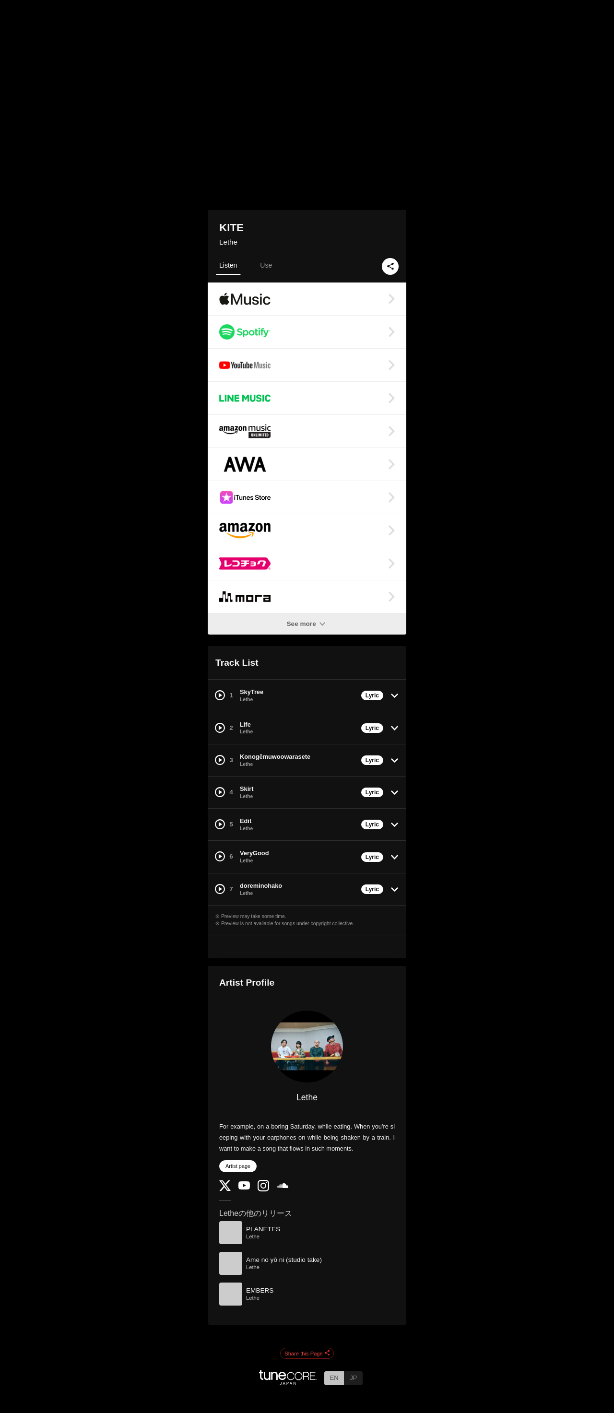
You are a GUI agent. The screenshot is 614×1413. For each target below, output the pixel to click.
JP (353, 1377)
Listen (228, 265)
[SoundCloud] (282, 1185)
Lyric (372, 695)
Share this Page (307, 1353)
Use (266, 265)
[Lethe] (307, 1047)
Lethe (228, 242)
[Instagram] (263, 1189)
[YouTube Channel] (244, 1187)
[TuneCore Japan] (288, 1382)
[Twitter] (225, 1188)
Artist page (237, 1166)
